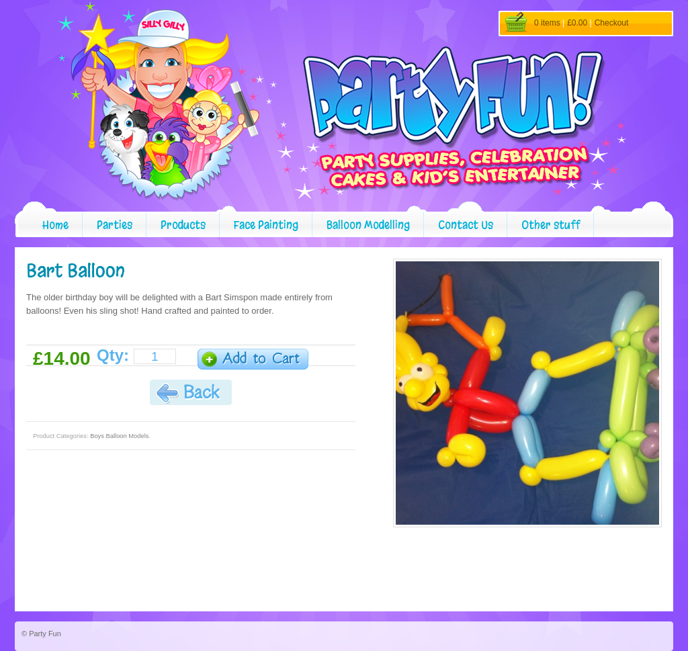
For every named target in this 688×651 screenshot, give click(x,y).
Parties (114, 225)
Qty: (113, 355)
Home (55, 225)
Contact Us (465, 225)
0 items (547, 23)
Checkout (612, 23)
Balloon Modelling (368, 225)
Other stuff (550, 225)
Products (183, 225)
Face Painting (266, 225)
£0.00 (577, 23)
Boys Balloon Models (119, 436)
